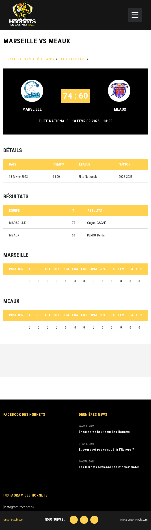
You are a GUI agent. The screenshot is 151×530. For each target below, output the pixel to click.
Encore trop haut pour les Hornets (104, 432)
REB (38, 269)
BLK (56, 269)
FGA (75, 269)
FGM (66, 269)
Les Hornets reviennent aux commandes (109, 467)
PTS (29, 269)
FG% (84, 269)
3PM (93, 269)
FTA (130, 269)
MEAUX (120, 109)
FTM (121, 269)
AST (48, 269)
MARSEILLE (32, 109)
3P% (112, 269)
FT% (139, 269)
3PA (103, 269)
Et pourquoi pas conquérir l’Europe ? (106, 449)
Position (16, 269)
